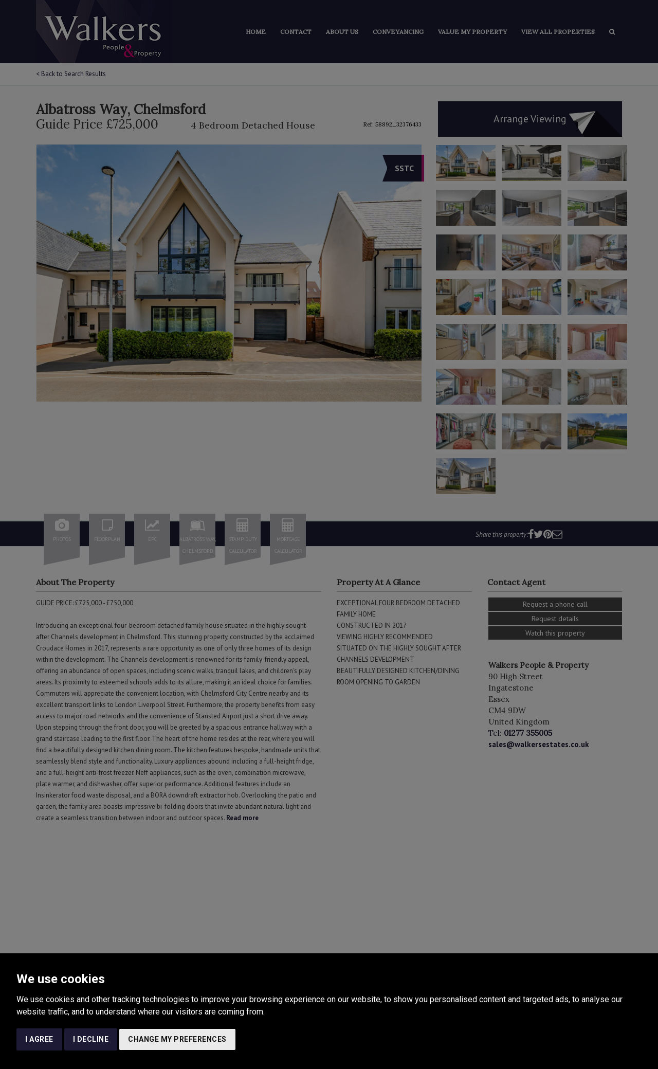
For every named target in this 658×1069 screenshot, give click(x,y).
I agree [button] (39, 1039)
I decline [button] (91, 1039)
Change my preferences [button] (177, 1039)
